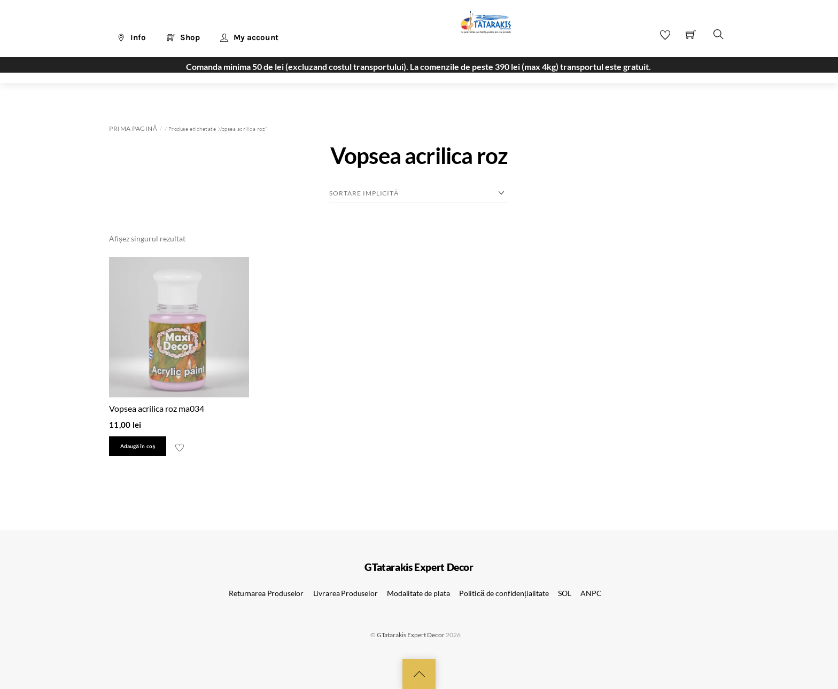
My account (249, 37)
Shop (183, 37)
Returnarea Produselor (266, 593)
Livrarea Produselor (345, 593)
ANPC (590, 593)
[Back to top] (419, 674)
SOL (564, 593)
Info (131, 37)
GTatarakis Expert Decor (411, 635)
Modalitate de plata (418, 593)
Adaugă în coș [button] (138, 446)
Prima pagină (133, 128)
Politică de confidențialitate (504, 593)
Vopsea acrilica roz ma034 (156, 408)
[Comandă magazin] (419, 193)
